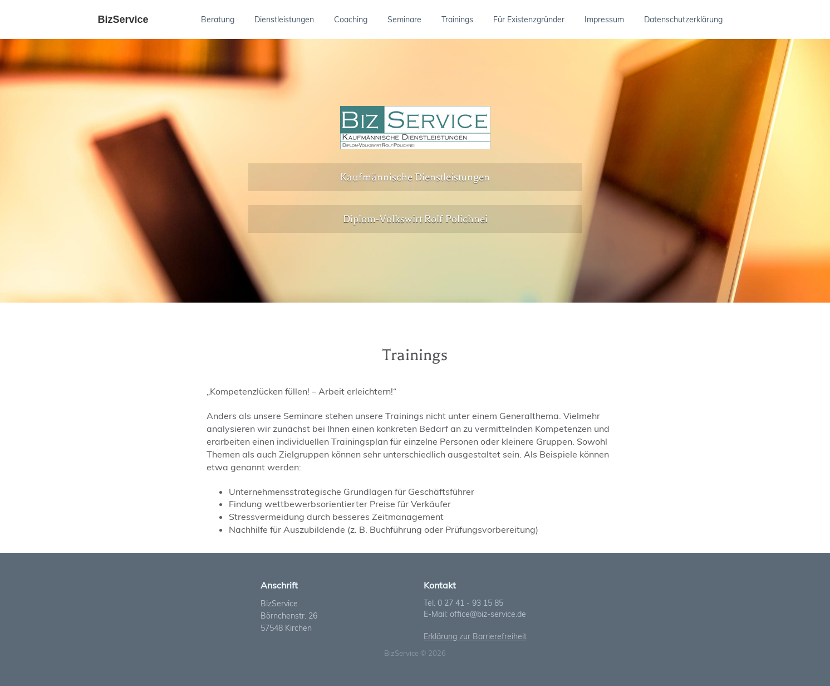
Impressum (604, 19)
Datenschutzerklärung (683, 19)
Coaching (350, 19)
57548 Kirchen (286, 628)
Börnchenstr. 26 (289, 616)
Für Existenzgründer (528, 19)
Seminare (404, 19)
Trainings (457, 19)
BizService (123, 19)
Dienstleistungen (284, 19)
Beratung (217, 19)
